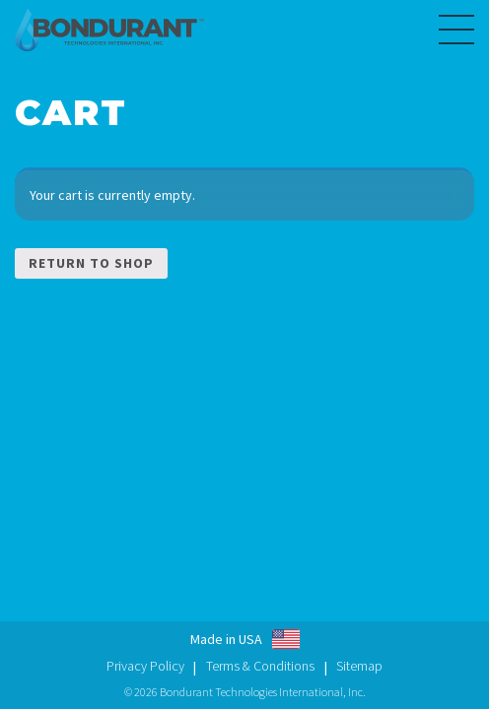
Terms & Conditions (260, 666)
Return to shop (91, 263)
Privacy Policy (145, 666)
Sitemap (359, 666)
